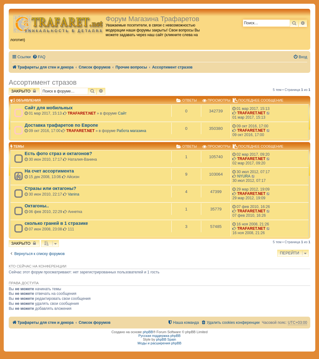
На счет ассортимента (49, 170)
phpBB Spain (166, 339)
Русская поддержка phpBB (159, 336)
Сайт (122, 113)
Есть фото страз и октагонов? (58, 153)
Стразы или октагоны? (50, 188)
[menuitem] (38, 57)
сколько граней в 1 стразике (56, 223)
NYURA (243, 176)
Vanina (73, 194)
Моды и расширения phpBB (160, 343)
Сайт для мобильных (49, 107)
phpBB (148, 332)
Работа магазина (131, 131)
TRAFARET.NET (82, 113)
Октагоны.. (37, 205)
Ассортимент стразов (43, 82)
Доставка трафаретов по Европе (61, 125)
